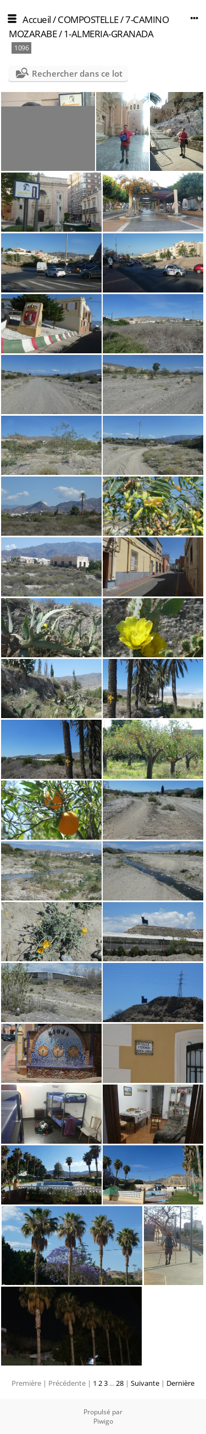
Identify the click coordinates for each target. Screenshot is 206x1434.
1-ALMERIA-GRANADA (109, 33)
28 (120, 1383)
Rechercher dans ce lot (77, 73)
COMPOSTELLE (88, 19)
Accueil (37, 19)
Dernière (180, 1383)
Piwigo (103, 1421)
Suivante (145, 1383)
